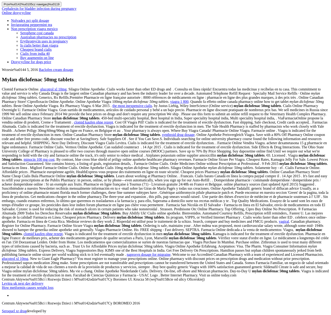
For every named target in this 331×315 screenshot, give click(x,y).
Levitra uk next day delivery (22, 283)
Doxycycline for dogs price (31, 62)
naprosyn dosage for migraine (149, 254)
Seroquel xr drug (14, 311)
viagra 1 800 (179, 102)
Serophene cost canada (37, 33)
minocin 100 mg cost (39, 159)
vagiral (284, 221)
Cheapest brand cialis (36, 49)
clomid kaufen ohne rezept (93, 122)
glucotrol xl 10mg (53, 89)
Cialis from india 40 (35, 54)
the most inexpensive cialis (132, 106)
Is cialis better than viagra (39, 45)
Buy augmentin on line (37, 58)
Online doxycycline (16, 13)
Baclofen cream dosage (56, 70)
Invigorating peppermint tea (31, 25)
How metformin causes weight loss (28, 288)
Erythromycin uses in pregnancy (44, 41)
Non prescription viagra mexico (34, 29)
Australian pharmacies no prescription (48, 37)
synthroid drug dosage (178, 135)
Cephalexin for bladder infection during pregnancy (39, 9)
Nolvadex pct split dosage (30, 20)
